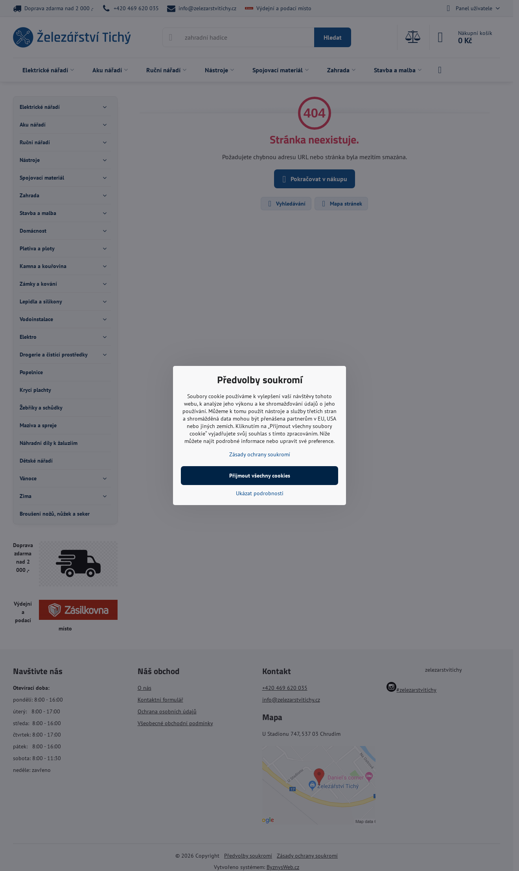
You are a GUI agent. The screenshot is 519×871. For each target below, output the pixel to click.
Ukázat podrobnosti (259, 493)
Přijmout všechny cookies (259, 475)
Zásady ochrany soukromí (259, 454)
